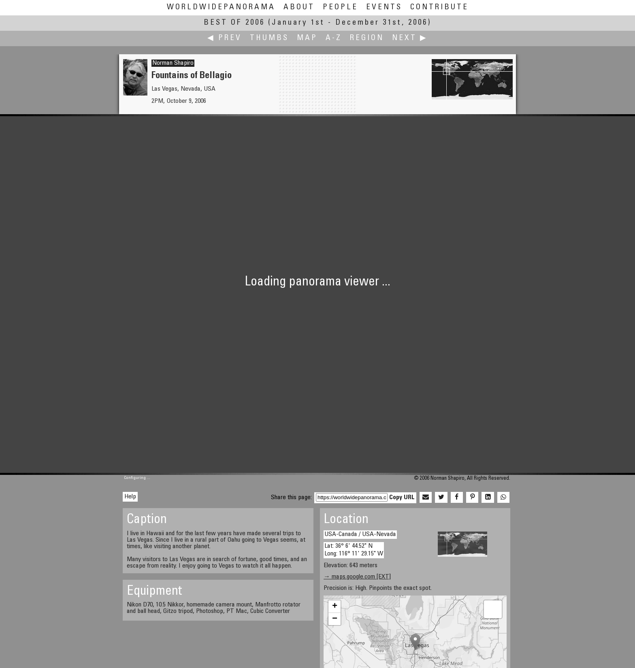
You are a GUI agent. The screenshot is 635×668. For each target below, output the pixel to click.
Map (307, 38)
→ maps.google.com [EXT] (357, 577)
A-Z (334, 38)
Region (367, 38)
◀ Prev (224, 38)
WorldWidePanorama (221, 7)
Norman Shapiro (173, 63)
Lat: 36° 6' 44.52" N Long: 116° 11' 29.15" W (353, 550)
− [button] (334, 619)
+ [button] (334, 606)
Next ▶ (410, 38)
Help (130, 497)
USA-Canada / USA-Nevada (360, 534)
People (340, 7)
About (299, 7)
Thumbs (269, 38)
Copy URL (402, 497)
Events (384, 7)
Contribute (439, 7)
